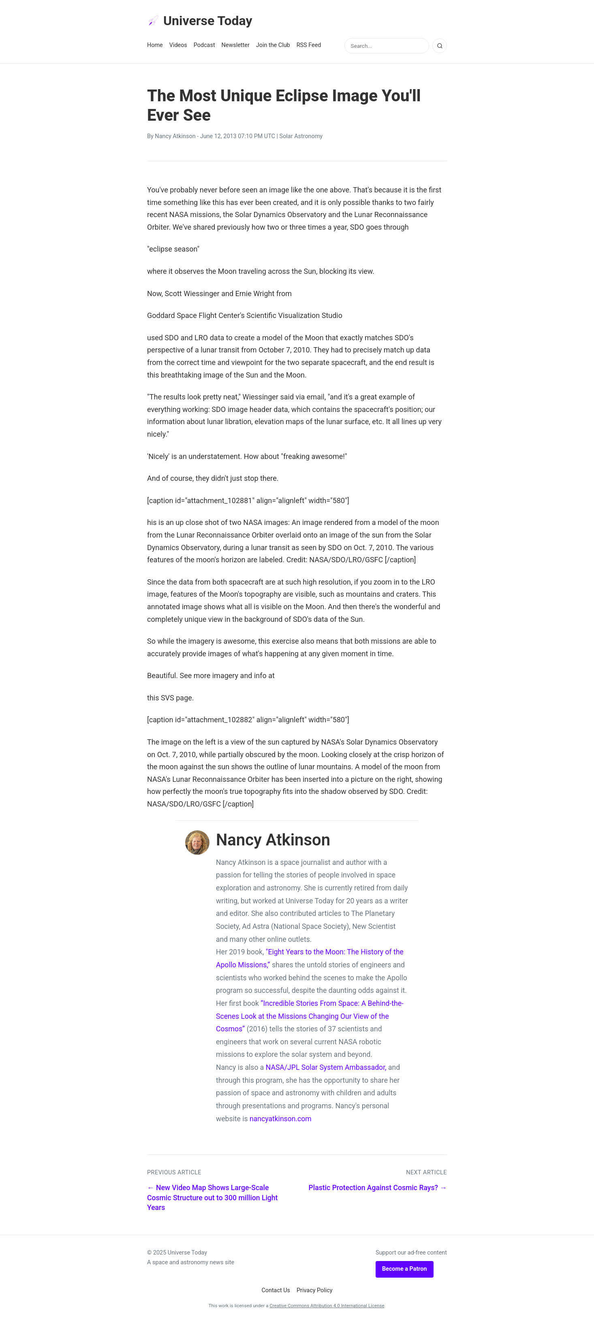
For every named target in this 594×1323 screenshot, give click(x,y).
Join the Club (273, 45)
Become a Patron (404, 1268)
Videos (178, 45)
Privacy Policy (315, 1290)
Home (155, 45)
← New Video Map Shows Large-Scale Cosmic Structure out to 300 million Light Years (212, 1198)
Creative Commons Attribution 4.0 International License (326, 1305)
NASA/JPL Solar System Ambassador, (326, 1067)
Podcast (204, 45)
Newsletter (236, 45)
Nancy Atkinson (175, 136)
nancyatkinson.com (281, 1119)
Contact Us (275, 1290)
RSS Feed (309, 45)
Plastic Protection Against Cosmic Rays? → (377, 1188)
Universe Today (199, 20)
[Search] (439, 45)
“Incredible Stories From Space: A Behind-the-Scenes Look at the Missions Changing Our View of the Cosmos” (310, 1016)
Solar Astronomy (301, 136)
